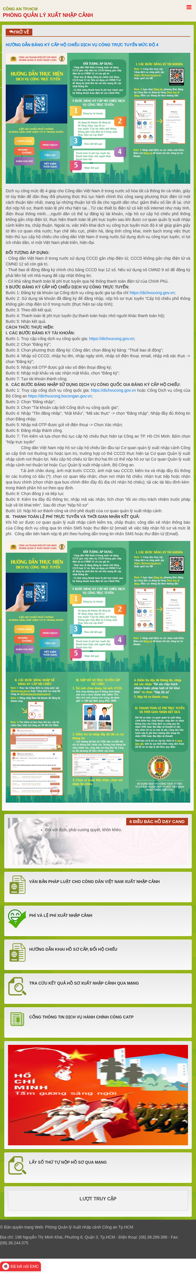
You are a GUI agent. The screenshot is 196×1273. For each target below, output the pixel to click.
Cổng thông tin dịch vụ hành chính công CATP (81, 1017)
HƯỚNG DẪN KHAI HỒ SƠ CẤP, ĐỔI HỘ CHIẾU (73, 949)
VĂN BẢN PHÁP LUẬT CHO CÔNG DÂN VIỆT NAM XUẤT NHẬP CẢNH (94, 881)
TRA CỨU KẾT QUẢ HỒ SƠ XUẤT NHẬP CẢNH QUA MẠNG (84, 983)
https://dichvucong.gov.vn (152, 292)
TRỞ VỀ (19, 32)
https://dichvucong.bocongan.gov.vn (60, 396)
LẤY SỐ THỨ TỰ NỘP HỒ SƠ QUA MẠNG (68, 1162)
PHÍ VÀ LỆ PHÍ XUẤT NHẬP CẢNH (60, 915)
